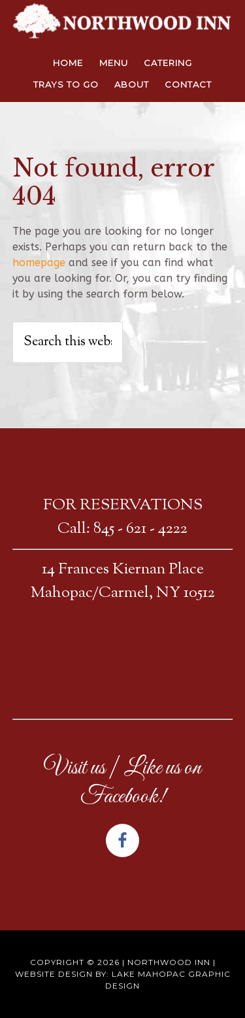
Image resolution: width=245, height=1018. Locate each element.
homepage (38, 262)
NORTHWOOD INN (122, 23)
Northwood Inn (168, 962)
